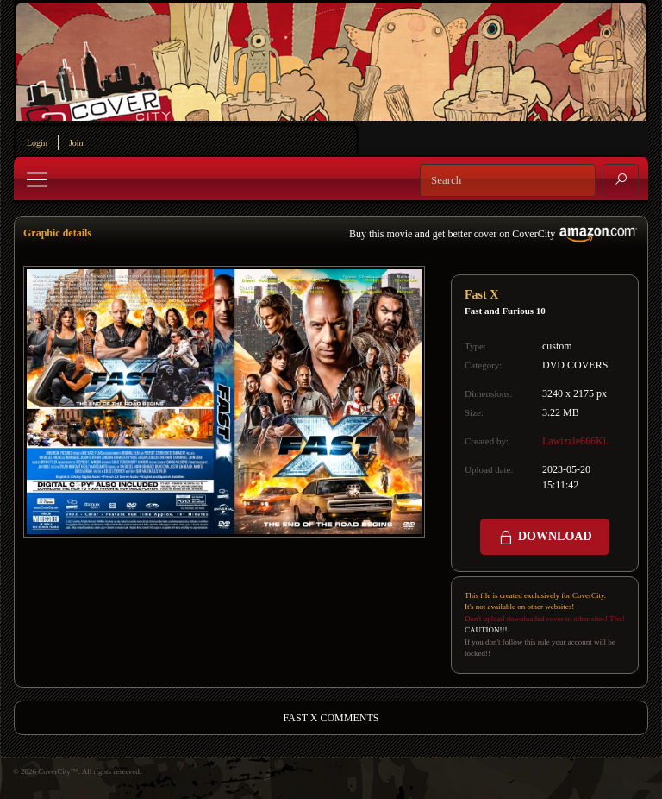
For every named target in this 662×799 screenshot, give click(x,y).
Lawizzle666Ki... (578, 441)
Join (76, 143)
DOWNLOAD (544, 537)
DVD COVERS (575, 365)
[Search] (508, 180)
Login (37, 143)
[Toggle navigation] (37, 179)
